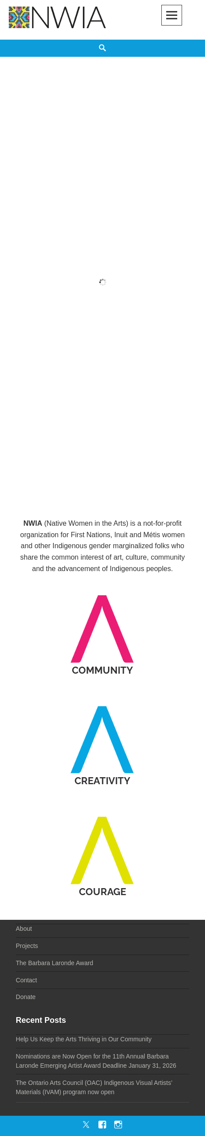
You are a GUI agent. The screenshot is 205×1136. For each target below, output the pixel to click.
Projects (27, 945)
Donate (26, 996)
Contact (26, 980)
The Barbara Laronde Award (54, 962)
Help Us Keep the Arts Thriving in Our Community (84, 1039)
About (24, 928)
